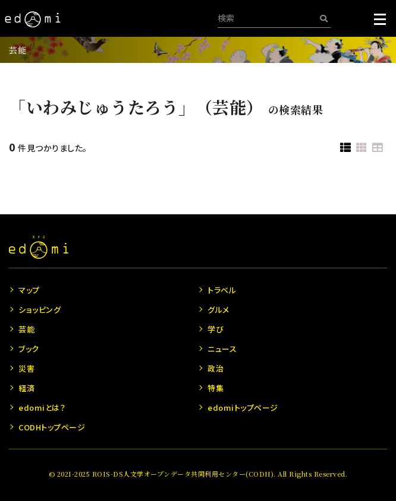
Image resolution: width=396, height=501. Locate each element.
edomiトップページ (243, 407)
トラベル (222, 290)
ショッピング (39, 309)
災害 (26, 368)
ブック (28, 348)
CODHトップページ (51, 427)
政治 (216, 368)
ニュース (222, 348)
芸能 (17, 50)
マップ (29, 290)
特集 (216, 388)
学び (216, 329)
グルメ (219, 309)
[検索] (324, 18)
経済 (26, 388)
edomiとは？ (41, 407)
